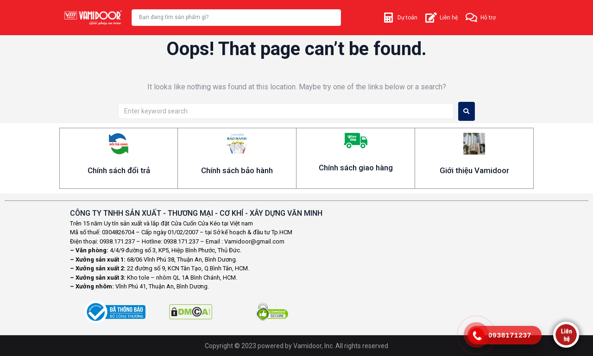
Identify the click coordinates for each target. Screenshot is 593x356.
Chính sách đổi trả (119, 170)
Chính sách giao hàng (356, 167)
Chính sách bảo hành (237, 170)
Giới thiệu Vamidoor (474, 170)
